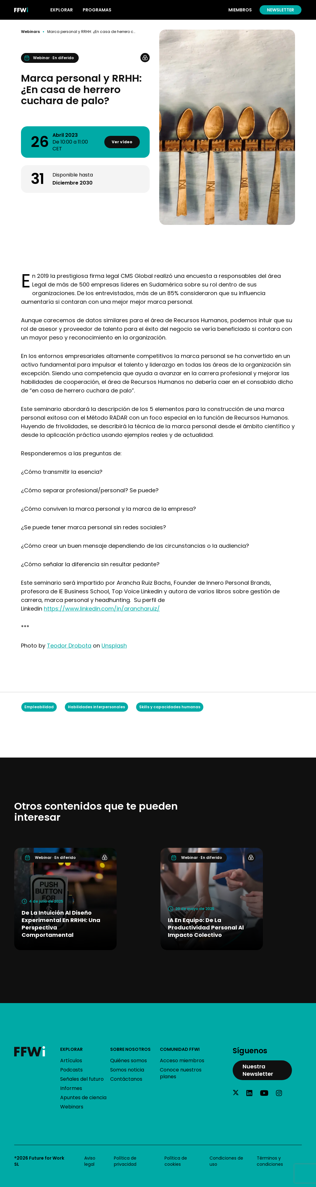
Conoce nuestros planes (181, 1073)
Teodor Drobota (69, 645)
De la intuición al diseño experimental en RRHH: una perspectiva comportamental (61, 924)
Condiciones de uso (226, 1161)
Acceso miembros (182, 1060)
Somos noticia (127, 1069)
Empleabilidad (39, 706)
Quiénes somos (128, 1060)
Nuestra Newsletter (258, 1070)
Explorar (71, 1049)
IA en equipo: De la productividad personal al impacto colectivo (206, 927)
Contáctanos (126, 1079)
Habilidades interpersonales (96, 706)
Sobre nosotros (130, 1049)
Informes (71, 1088)
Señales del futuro (82, 1079)
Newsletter (280, 10)
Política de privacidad (125, 1161)
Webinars (30, 32)
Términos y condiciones (270, 1161)
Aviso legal (89, 1161)
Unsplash (114, 645)
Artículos (71, 1060)
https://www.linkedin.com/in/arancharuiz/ (102, 608)
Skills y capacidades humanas (169, 706)
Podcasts (71, 1069)
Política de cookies (175, 1161)
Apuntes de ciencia (83, 1097)
